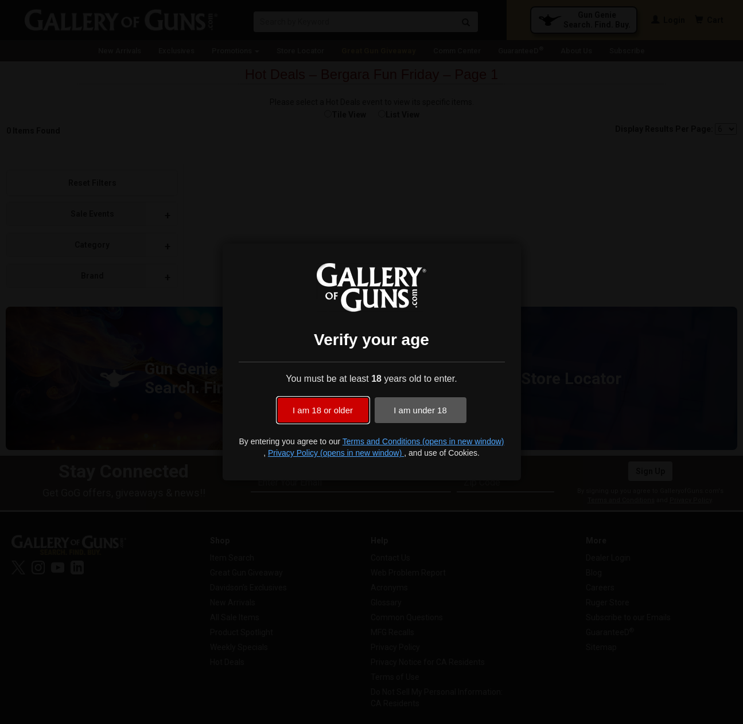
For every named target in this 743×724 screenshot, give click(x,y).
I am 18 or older (323, 410)
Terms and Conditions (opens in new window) (423, 441)
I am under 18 (420, 410)
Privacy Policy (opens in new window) (336, 452)
